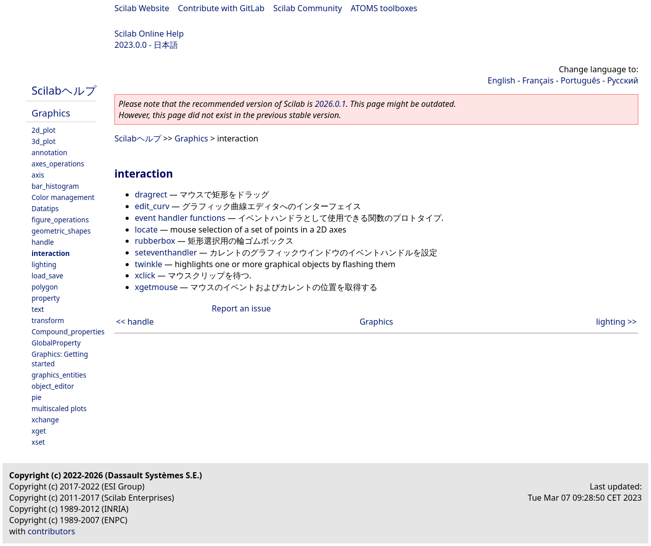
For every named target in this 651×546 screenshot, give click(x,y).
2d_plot (43, 130)
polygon (45, 287)
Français (538, 80)
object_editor (53, 386)
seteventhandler (166, 252)
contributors (51, 531)
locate (146, 229)
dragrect (151, 194)
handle (43, 242)
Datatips (45, 208)
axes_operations (58, 163)
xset (38, 442)
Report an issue (241, 308)
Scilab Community (307, 8)
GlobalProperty (56, 343)
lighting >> (616, 321)
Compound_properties (68, 331)
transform (48, 320)
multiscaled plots (59, 408)
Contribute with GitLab (221, 8)
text (38, 309)
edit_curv (152, 206)
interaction (51, 253)
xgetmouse (156, 287)
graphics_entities (59, 375)
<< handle (135, 321)
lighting (44, 264)
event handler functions (180, 217)
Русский (622, 80)
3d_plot (43, 141)
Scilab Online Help (149, 33)
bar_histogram (55, 186)
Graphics (51, 112)
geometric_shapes (61, 231)
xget (39, 431)
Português (580, 80)
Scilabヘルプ (64, 90)
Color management (63, 197)
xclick (145, 275)
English (501, 80)
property (46, 298)
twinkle (148, 264)
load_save (47, 275)
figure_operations (60, 219)
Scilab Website (141, 8)
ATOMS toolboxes (384, 8)
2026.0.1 (330, 103)
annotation (49, 152)
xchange (45, 419)
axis (38, 175)
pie (37, 397)
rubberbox (155, 240)
